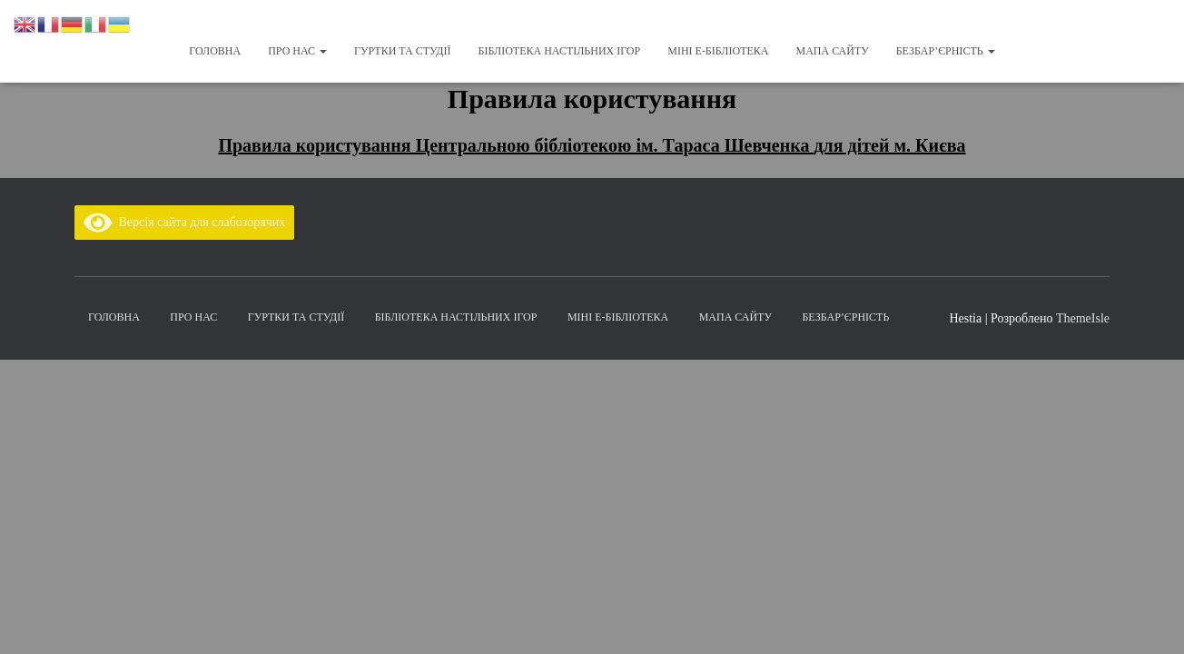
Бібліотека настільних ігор (560, 51)
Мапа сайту (831, 51)
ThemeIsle (1083, 318)
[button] (322, 51)
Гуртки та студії (402, 51)
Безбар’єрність (945, 51)
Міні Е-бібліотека (717, 51)
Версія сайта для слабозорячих (184, 222)
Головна (215, 51)
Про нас (297, 51)
